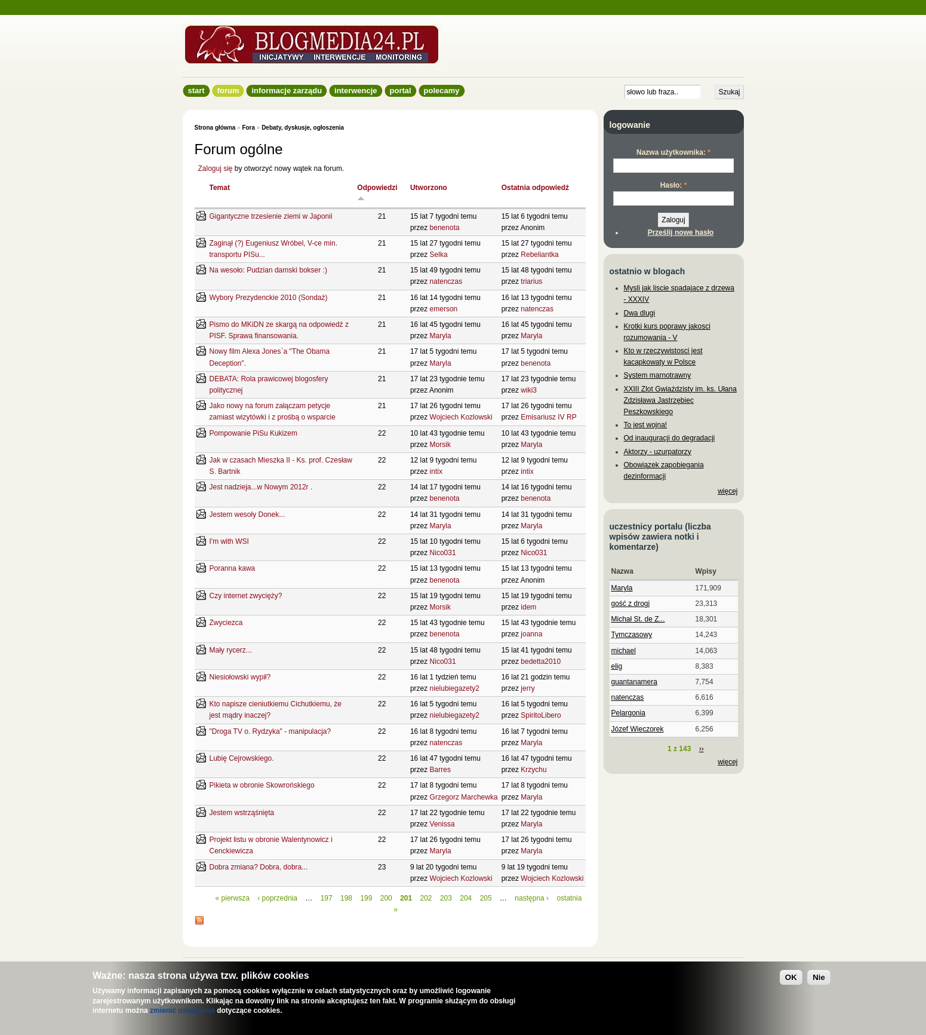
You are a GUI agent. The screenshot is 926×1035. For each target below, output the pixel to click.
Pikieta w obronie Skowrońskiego (262, 785)
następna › (532, 898)
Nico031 (443, 553)
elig (617, 666)
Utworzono (428, 187)
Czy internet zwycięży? (246, 596)
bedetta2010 (541, 661)
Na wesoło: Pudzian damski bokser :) (268, 270)
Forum (228, 90)
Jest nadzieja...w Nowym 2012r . (261, 487)
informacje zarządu (286, 90)
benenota (445, 227)
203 (446, 898)
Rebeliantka (539, 254)
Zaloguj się (215, 168)
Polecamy (442, 90)
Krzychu (533, 769)
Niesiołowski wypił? (240, 677)
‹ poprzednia (277, 898)
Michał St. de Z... (638, 619)
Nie (819, 977)
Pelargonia (628, 713)
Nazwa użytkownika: (673, 152)
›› (701, 749)
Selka (439, 254)
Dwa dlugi (640, 313)
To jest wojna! (645, 425)
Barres (440, 769)
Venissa (442, 824)
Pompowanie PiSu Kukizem (253, 433)
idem (528, 607)
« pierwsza (233, 898)
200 (386, 898)
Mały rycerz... (231, 650)
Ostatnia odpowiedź (535, 187)
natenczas (446, 281)
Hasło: (673, 185)
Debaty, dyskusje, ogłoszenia (303, 127)
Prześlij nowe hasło (681, 232)
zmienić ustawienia (182, 1010)
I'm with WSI (229, 541)
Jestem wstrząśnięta (242, 813)
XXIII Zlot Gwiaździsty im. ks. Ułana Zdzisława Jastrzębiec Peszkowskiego (680, 400)
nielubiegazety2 (454, 688)
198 (346, 898)
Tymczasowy (632, 634)
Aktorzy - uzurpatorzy (657, 452)
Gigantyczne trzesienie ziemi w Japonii (271, 216)
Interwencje (355, 90)
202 (426, 898)
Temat (220, 187)
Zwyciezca (226, 622)
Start (196, 90)
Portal (400, 90)
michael (623, 651)
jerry (527, 688)
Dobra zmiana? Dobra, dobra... (259, 867)
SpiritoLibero (541, 715)
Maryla (440, 336)
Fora (248, 127)
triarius (531, 281)
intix (436, 471)
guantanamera (634, 682)
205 (486, 898)
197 (327, 898)
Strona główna (215, 127)
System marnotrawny (657, 375)
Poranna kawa (233, 568)
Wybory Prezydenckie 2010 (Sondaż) (269, 297)
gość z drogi (630, 603)
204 (466, 898)
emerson (444, 309)
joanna (531, 634)
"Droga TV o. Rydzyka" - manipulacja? (270, 731)
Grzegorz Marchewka (464, 797)
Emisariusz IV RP (548, 417)
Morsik (440, 444)
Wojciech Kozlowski (461, 417)
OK (791, 977)
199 (366, 898)
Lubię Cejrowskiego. (242, 758)
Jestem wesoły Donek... (247, 514)
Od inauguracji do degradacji (669, 438)
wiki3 (529, 390)
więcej (727, 491)
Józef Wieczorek (637, 729)
